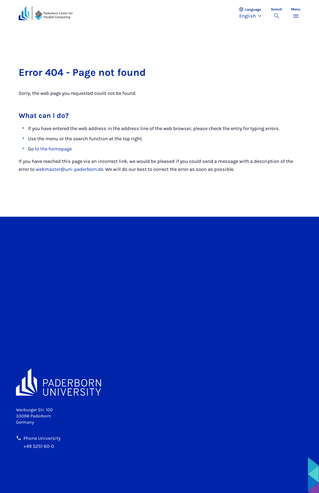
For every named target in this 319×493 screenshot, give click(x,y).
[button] (252, 13)
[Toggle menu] (296, 13)
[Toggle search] (276, 13)
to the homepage (53, 149)
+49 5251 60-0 (38, 446)
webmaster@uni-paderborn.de (69, 169)
